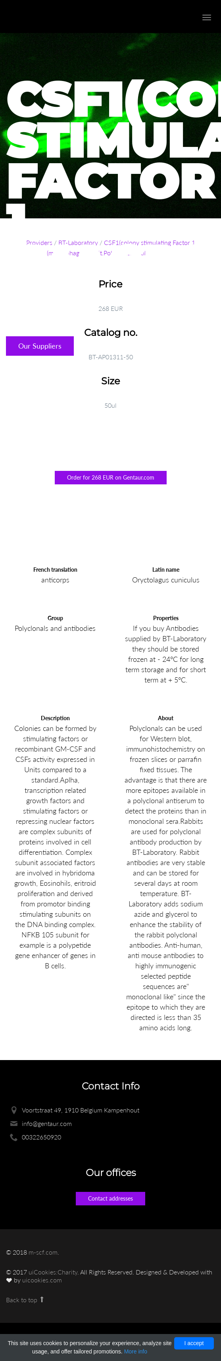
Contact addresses (110, 1198)
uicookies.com (42, 1280)
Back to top (25, 1299)
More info (135, 1351)
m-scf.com (43, 1252)
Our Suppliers (39, 345)
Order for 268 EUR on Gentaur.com (110, 477)
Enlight (49, 16)
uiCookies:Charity (53, 1272)
